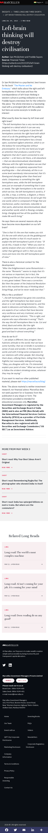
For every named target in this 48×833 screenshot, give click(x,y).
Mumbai (8, 680)
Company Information (7, 755)
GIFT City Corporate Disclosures (11, 738)
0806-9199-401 (18, 691)
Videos (30, 730)
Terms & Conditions (11, 764)
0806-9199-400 (18, 688)
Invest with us (9, 730)
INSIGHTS (6, 12)
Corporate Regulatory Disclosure (35, 745)
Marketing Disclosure (12, 747)
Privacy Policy (9, 771)
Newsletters (32, 737)
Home (6, 716)
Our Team (8, 723)
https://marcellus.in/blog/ (33, 381)
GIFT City (22, 680)
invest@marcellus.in (15, 694)
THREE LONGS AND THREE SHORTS (27, 12)
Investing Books (34, 716)
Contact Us (8, 788)
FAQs (30, 723)
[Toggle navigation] (46, 2)
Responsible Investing (8, 779)
